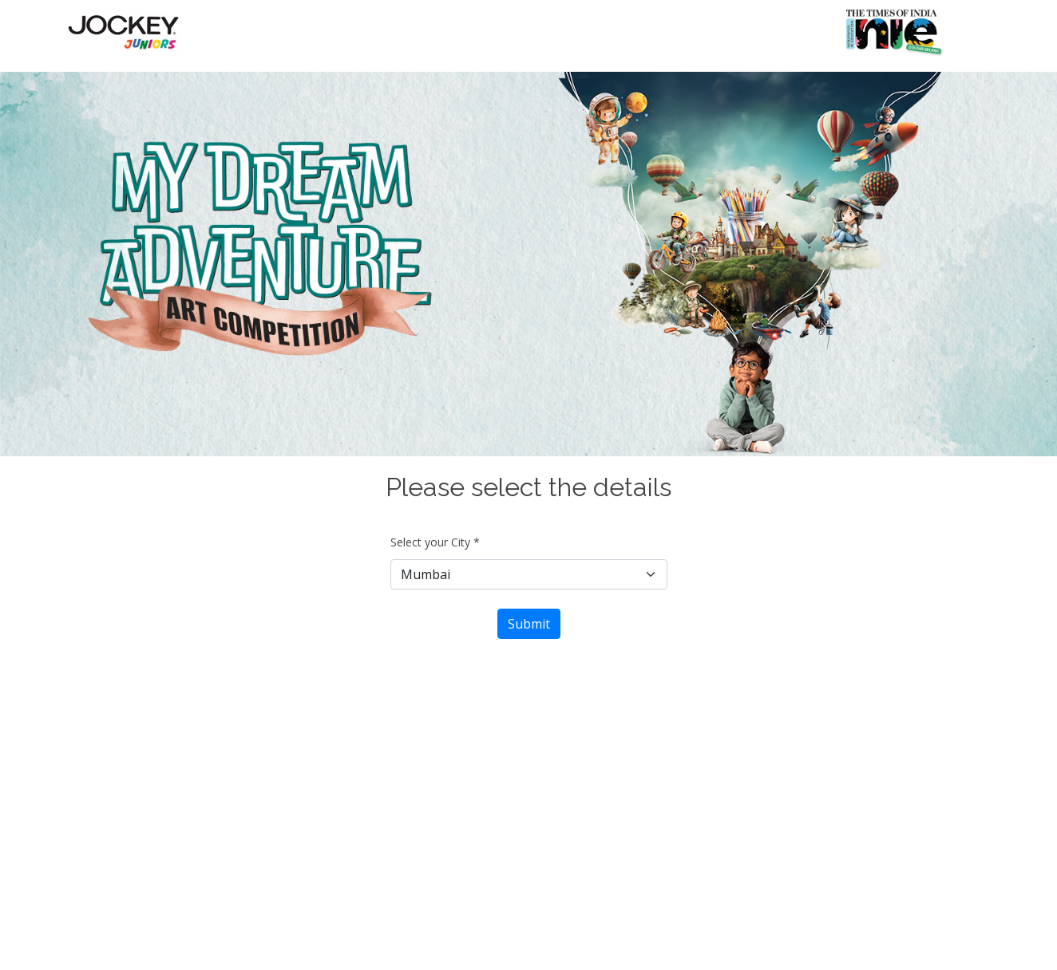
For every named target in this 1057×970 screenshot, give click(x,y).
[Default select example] (528, 574)
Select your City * (435, 542)
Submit (529, 624)
